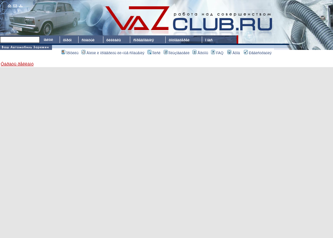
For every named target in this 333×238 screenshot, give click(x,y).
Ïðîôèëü (70, 53)
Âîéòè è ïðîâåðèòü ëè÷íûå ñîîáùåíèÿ (113, 53)
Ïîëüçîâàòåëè (177, 53)
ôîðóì (67, 40)
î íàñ (208, 40)
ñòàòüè (88, 40)
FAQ (217, 53)
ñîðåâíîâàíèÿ (143, 40)
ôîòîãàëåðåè (180, 40)
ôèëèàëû (113, 40)
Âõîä (233, 53)
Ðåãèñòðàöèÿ (258, 53)
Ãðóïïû (200, 53)
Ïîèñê (153, 53)
